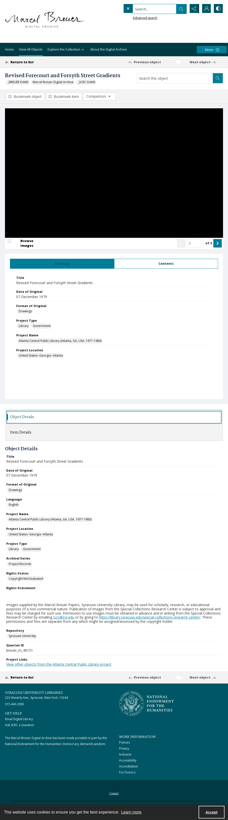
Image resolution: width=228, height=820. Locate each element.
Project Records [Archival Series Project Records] (20, 564)
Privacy (124, 749)
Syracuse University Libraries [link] (34, 693)
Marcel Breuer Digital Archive (53, 82)
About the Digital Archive (108, 49)
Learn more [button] (131, 812)
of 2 (208, 243)
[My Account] (205, 8)
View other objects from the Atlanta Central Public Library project (58, 664)
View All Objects (31, 49)
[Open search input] (180, 8)
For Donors (127, 772)
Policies (124, 743)
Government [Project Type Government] (42, 326)
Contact (114, 793)
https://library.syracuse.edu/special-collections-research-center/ (149, 617)
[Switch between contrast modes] (218, 8)
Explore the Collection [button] (66, 49)
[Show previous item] (181, 243)
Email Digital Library (19, 719)
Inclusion (125, 755)
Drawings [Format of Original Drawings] (25, 311)
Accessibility (127, 760)
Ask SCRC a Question (19, 725)
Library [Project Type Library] (24, 326)
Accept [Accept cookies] (212, 812)
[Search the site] (144, 8)
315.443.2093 (14, 704)
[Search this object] (175, 78)
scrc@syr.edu (63, 617)
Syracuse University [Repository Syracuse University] (22, 636)
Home (9, 49)
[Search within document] (218, 78)
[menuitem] (114, 793)
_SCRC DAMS (86, 82)
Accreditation (128, 766)
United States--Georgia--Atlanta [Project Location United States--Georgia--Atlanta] (41, 356)
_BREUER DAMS (17, 82)
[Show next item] (217, 243)
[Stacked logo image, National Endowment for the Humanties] (146, 703)
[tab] (62, 264)
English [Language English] (13, 505)
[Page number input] (195, 243)
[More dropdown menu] (212, 49)
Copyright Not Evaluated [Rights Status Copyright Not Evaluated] (26, 579)
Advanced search (135, 17)
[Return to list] (34, 62)
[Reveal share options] (193, 8)
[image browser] (23, 243)
